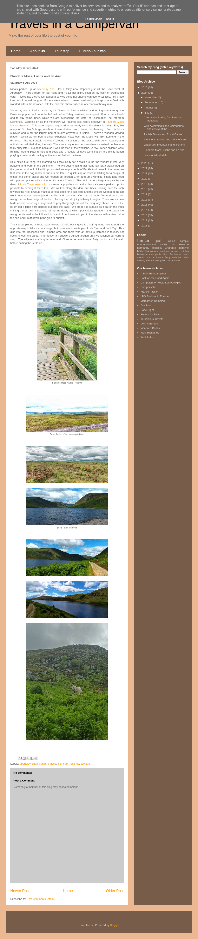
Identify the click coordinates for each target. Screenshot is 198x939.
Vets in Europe (149, 323)
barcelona (143, 251)
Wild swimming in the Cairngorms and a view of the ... (164, 127)
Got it (110, 19)
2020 (144, 178)
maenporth (155, 254)
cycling (164, 244)
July (147, 112)
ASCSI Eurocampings (153, 273)
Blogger (114, 925)
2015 (144, 204)
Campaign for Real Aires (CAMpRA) (161, 282)
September (151, 102)
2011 (144, 225)
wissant (150, 260)
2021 (144, 173)
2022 (144, 168)
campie (184, 241)
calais (186, 257)
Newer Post (20, 891)
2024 (144, 92)
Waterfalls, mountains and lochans (164, 144)
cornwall (154, 251)
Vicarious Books (150, 328)
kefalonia (142, 254)
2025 (144, 87)
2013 (144, 215)
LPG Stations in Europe (154, 296)
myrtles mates (173, 260)
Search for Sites (150, 314)
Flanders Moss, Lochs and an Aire (164, 150)
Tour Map (62, 51)
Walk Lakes (147, 337)
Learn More (93, 19)
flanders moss (47, 763)
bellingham (160, 260)
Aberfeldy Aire (45, 89)
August (149, 107)
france (143, 240)
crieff (35, 763)
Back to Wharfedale (155, 155)
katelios (184, 251)
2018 (144, 189)
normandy (143, 247)
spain (158, 241)
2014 (144, 209)
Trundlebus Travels (151, 319)
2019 (144, 183)
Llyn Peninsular (172, 254)
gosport (175, 251)
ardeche (176, 257)
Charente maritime (177, 247)
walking (141, 260)
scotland (85, 763)
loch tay (74, 763)
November (151, 97)
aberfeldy (25, 763)
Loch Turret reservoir (33, 184)
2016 (144, 199)
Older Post (115, 891)
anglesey (157, 247)
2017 (144, 194)
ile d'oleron (180, 244)
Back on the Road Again (154, 278)
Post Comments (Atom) (41, 899)
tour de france (154, 257)
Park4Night (147, 309)
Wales (171, 241)
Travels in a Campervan (73, 24)
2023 (144, 162)
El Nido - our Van (92, 51)
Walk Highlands (149, 332)
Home (15, 51)
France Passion (149, 291)
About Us (37, 51)
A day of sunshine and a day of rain (165, 139)
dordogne (165, 251)
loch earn (63, 763)
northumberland (146, 244)
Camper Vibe (148, 287)
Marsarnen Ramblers (152, 300)
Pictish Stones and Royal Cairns (163, 134)
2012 (144, 220)
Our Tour (145, 305)
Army (167, 257)
